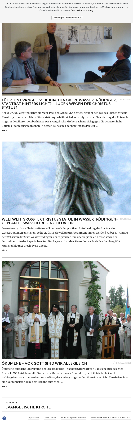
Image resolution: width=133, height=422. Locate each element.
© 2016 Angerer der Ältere (73, 417)
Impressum (33, 417)
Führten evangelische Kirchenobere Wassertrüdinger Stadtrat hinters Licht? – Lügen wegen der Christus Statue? (59, 103)
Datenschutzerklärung (82, 10)
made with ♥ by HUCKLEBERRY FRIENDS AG (111, 417)
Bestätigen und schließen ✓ (67, 17)
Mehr (4, 130)
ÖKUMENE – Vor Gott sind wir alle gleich (44, 363)
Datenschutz (50, 417)
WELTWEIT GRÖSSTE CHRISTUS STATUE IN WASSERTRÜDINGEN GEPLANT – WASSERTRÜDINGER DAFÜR (59, 221)
